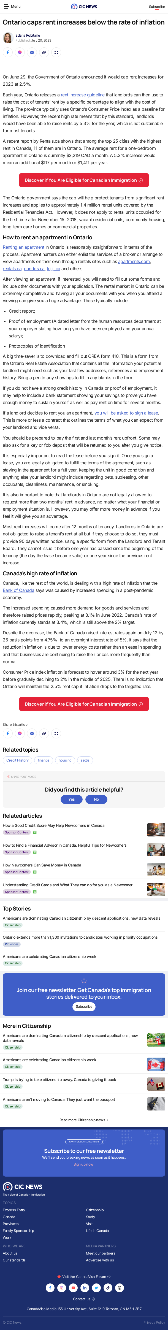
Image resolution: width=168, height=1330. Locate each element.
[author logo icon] (35, 832)
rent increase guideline (83, 94)
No (96, 799)
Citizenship (12, 925)
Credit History (17, 760)
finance (44, 760)
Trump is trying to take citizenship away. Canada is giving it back (59, 1079)
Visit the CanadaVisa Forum (84, 1276)
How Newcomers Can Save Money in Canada (42, 865)
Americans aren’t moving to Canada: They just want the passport (59, 1099)
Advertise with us (100, 1260)
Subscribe (157, 6)
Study (90, 1217)
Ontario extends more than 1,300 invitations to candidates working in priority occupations (80, 937)
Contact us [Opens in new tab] (84, 1299)
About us (10, 1253)
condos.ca (34, 268)
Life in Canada (97, 1230)
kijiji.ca (53, 268)
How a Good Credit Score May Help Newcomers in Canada (53, 825)
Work (7, 1237)
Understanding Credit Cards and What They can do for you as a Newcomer (67, 884)
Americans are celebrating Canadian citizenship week (49, 956)
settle (85, 760)
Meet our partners (100, 1253)
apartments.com (134, 261)
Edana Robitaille (27, 35)
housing (65, 760)
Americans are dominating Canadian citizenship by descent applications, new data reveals (81, 918)
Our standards (14, 1260)
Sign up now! (84, 1164)
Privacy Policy (154, 1322)
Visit (89, 1223)
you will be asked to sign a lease (126, 413)
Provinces (11, 944)
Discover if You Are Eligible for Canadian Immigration (84, 180)
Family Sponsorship (18, 1230)
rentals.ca (12, 268)
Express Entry (14, 1210)
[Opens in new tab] (50, 1287)
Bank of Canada (18, 590)
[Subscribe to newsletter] (84, 994)
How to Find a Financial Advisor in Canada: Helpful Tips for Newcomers (65, 845)
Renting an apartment (23, 247)
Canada (9, 1217)
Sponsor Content (17, 832)
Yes (71, 799)
